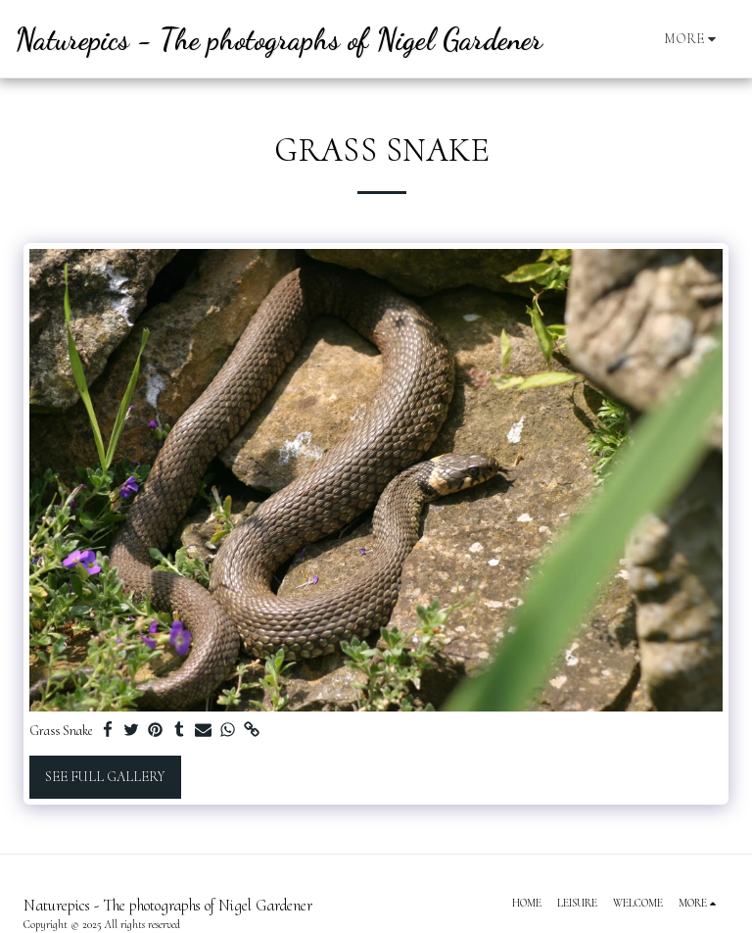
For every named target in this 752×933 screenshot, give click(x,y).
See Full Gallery (104, 776)
